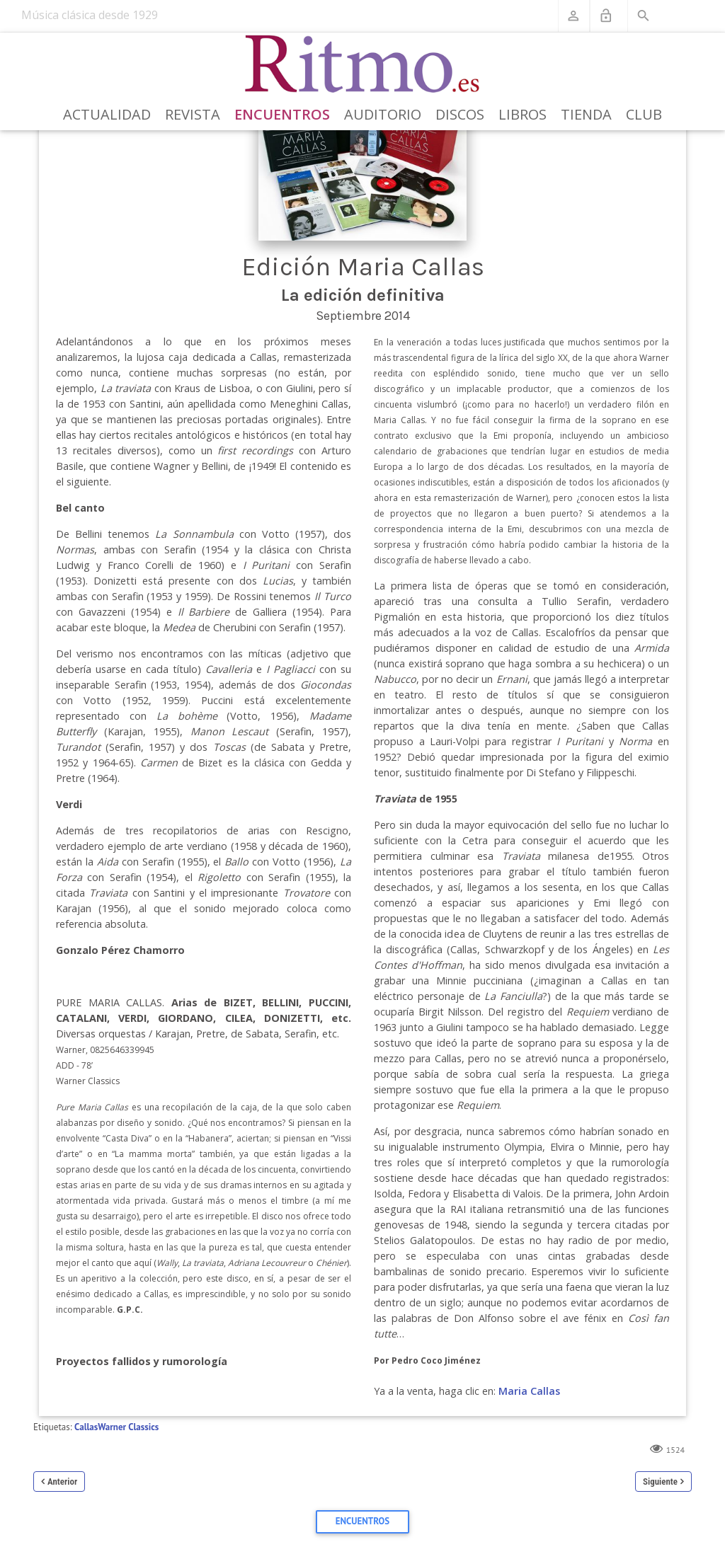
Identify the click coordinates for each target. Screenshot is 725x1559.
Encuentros (282, 114)
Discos (459, 114)
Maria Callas (529, 1391)
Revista (192, 114)
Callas (86, 1427)
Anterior (62, 1481)
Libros (522, 114)
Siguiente (660, 1481)
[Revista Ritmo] (363, 64)
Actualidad (107, 114)
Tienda (586, 114)
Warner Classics (128, 1427)
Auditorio (382, 114)
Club (644, 114)
